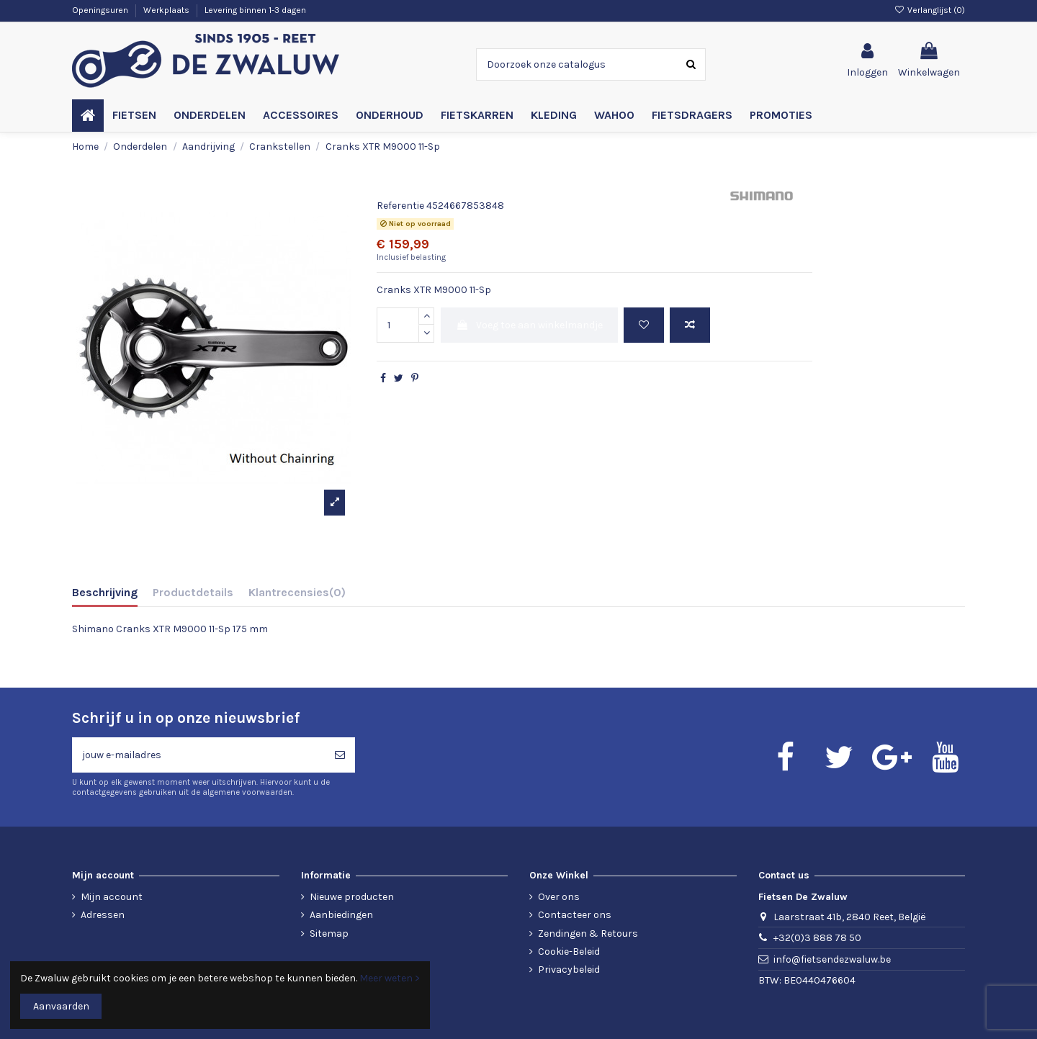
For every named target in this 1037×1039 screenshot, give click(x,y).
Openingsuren (101, 10)
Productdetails (193, 592)
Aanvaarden (61, 1006)
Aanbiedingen (341, 915)
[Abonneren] (340, 755)
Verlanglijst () (929, 10)
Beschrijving (105, 592)
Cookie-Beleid (569, 951)
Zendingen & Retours (588, 933)
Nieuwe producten (352, 897)
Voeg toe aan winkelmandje (529, 325)
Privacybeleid (569, 969)
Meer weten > (389, 978)
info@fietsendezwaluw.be (832, 959)
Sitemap (329, 933)
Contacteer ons (574, 915)
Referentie (400, 205)
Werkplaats (167, 10)
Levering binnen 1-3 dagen (255, 10)
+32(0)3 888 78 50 (817, 938)
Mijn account (112, 897)
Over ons (559, 897)
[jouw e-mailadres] (198, 755)
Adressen (103, 915)
